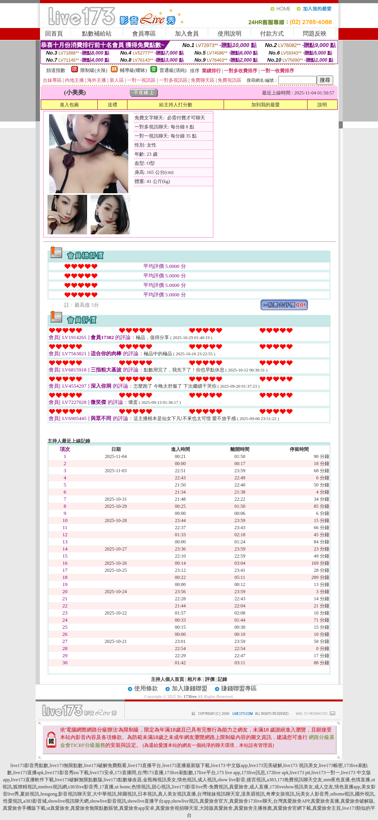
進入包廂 (69, 104)
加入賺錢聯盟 (189, 688)
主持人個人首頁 (167, 679)
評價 (210, 679)
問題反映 (315, 33)
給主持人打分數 (175, 104)
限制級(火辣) (93, 70)
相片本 (194, 679)
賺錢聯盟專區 (239, 688)
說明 (322, 104)
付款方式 (272, 33)
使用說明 (229, 33)
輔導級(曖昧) (133, 70)
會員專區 (144, 33)
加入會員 (187, 33)
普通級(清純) (173, 70)
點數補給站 (97, 33)
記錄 (222, 679)
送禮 (112, 104)
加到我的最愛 (265, 104)
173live (189, 696)
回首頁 (54, 33)
